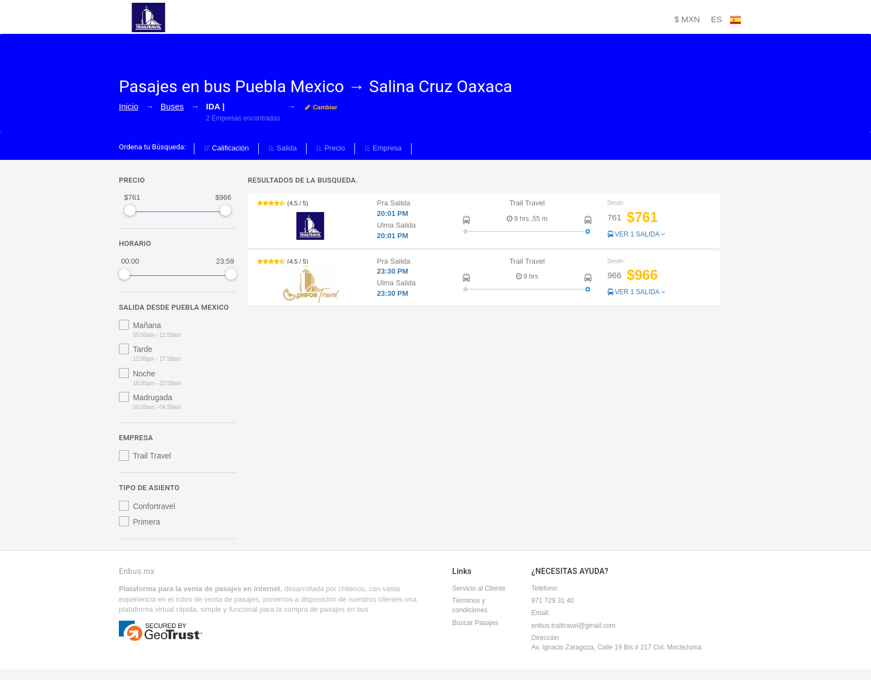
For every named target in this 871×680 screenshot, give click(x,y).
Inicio (128, 106)
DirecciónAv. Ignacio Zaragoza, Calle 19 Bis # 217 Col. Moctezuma (617, 642)
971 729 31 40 (553, 601)
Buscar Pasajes (475, 623)
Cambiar (321, 107)
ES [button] (726, 20)
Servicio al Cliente (478, 588)
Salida (282, 148)
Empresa (383, 148)
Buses (172, 106)
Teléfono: (545, 588)
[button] (484, 220)
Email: (541, 613)
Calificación (226, 148)
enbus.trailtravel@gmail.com (574, 625)
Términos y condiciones (469, 605)
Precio (330, 148)
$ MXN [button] (687, 19)
